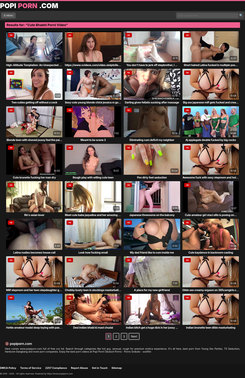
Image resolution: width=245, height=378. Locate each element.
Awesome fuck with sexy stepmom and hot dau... (213, 177)
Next (134, 336)
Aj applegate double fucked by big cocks (210, 140)
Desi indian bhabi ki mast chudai (93, 327)
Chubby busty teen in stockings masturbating (93, 290)
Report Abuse (79, 368)
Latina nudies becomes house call (34, 252)
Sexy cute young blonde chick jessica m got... (93, 102)
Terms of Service (30, 368)
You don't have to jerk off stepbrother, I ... (151, 65)
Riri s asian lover (34, 215)
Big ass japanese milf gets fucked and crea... (211, 102)
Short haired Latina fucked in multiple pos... (211, 65)
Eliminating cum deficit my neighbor (151, 140)
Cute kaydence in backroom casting (210, 252)
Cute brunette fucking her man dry (34, 177)
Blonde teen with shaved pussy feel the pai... (34, 140)
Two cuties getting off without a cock (34, 102)
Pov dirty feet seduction (152, 177)
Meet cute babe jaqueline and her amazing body (95, 215)
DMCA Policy (8, 368)
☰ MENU (8, 15)
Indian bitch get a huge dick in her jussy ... (152, 327)
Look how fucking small (93, 252)
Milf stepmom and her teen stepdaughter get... (35, 290)
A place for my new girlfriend (152, 290)
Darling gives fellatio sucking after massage (152, 102)
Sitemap (117, 368)
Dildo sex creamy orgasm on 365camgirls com (211, 290)
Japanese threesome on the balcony (152, 215)
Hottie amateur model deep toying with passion (35, 327)
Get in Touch (100, 368)
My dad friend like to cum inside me (152, 252)
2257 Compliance (56, 368)
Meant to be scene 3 (93, 140)
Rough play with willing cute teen (93, 177)
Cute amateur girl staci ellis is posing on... (210, 215)
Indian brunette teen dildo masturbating (210, 327)
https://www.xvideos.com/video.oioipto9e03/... (95, 65)
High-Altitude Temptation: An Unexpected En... (35, 65)
